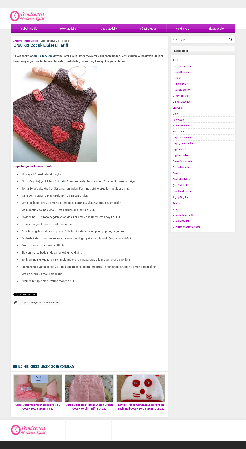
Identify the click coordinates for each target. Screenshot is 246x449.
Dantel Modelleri (181, 101)
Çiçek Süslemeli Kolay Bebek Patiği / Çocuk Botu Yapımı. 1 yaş (37, 406)
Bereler (176, 78)
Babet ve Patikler (182, 66)
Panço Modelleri (181, 167)
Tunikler (177, 203)
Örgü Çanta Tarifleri (183, 143)
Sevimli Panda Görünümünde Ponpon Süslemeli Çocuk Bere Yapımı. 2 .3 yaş (141, 406)
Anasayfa (17, 40)
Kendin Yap (179, 131)
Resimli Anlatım (181, 179)
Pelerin (176, 173)
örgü (65, 181)
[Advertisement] (89, 336)
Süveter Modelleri (182, 191)
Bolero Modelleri (181, 89)
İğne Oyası (178, 119)
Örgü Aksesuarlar (182, 137)
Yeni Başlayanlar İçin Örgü (187, 227)
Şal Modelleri (180, 185)
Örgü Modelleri (181, 155)
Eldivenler (178, 107)
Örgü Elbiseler (180, 149)
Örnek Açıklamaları (183, 161)
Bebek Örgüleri (31, 40)
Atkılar (176, 60)
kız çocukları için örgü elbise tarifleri (39, 302)
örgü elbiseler (42, 56)
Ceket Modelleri (181, 95)
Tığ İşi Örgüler (180, 197)
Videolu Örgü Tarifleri (184, 215)
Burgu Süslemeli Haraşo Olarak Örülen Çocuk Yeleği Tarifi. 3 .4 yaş (89, 406)
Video (176, 209)
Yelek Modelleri (181, 221)
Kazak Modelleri (181, 125)
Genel (176, 113)
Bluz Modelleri (180, 84)
